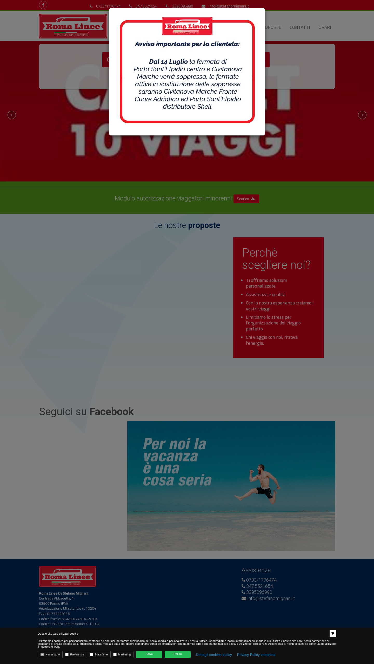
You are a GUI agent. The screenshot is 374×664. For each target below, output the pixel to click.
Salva (149, 654)
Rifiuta (178, 654)
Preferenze (74, 654)
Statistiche (99, 654)
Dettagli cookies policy (214, 655)
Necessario (50, 654)
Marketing (122, 654)
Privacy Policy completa (256, 655)
